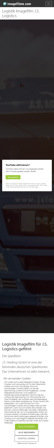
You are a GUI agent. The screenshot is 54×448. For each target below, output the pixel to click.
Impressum (32, 443)
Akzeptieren (13, 177)
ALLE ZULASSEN (26, 426)
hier (36, 187)
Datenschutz (22, 443)
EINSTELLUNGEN (26, 438)
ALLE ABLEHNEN (26, 432)
